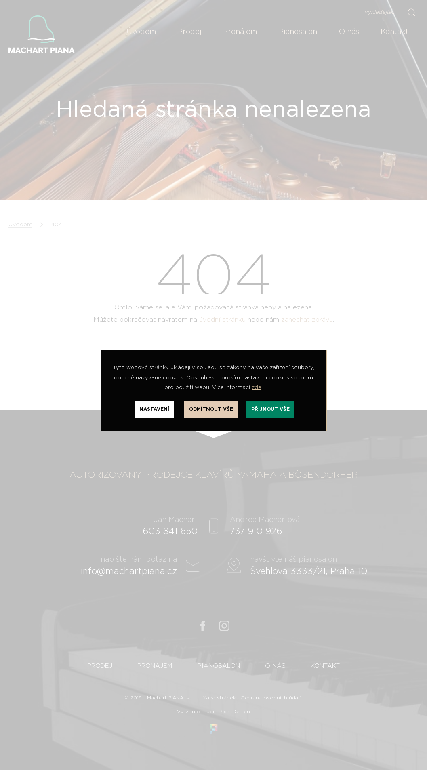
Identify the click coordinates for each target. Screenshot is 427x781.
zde (256, 387)
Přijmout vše (270, 409)
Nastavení (154, 409)
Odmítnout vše (211, 409)
